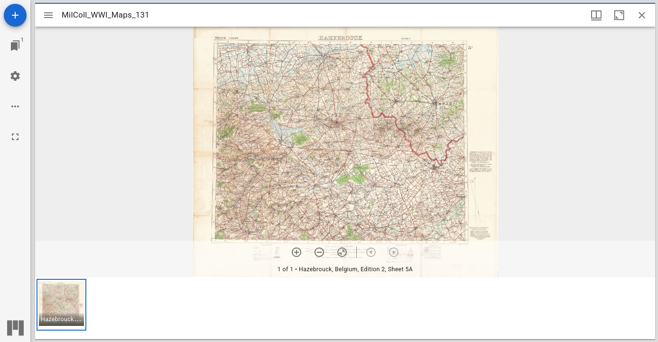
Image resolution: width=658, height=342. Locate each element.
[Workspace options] (15, 106)
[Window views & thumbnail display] (596, 15)
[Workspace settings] (15, 76)
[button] (61, 304)
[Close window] (641, 15)
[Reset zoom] (342, 252)
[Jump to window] (15, 45)
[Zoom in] (296, 252)
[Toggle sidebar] (48, 15)
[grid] (345, 308)
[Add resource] (15, 15)
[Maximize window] (619, 15)
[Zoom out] (319, 252)
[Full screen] (15, 136)
